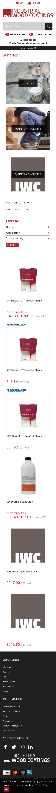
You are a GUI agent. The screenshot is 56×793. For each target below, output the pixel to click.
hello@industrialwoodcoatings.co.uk (29, 43)
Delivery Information (11, 706)
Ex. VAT (36, 2)
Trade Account (9, 681)
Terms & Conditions (11, 711)
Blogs (5, 691)
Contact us (7, 672)
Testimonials (8, 686)
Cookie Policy (8, 730)
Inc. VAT (20, 2)
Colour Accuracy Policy (12, 726)
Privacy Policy (8, 721)
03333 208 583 (29, 39)
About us (7, 667)
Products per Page (12, 203)
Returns (6, 716)
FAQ (5, 677)
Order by (7, 209)
